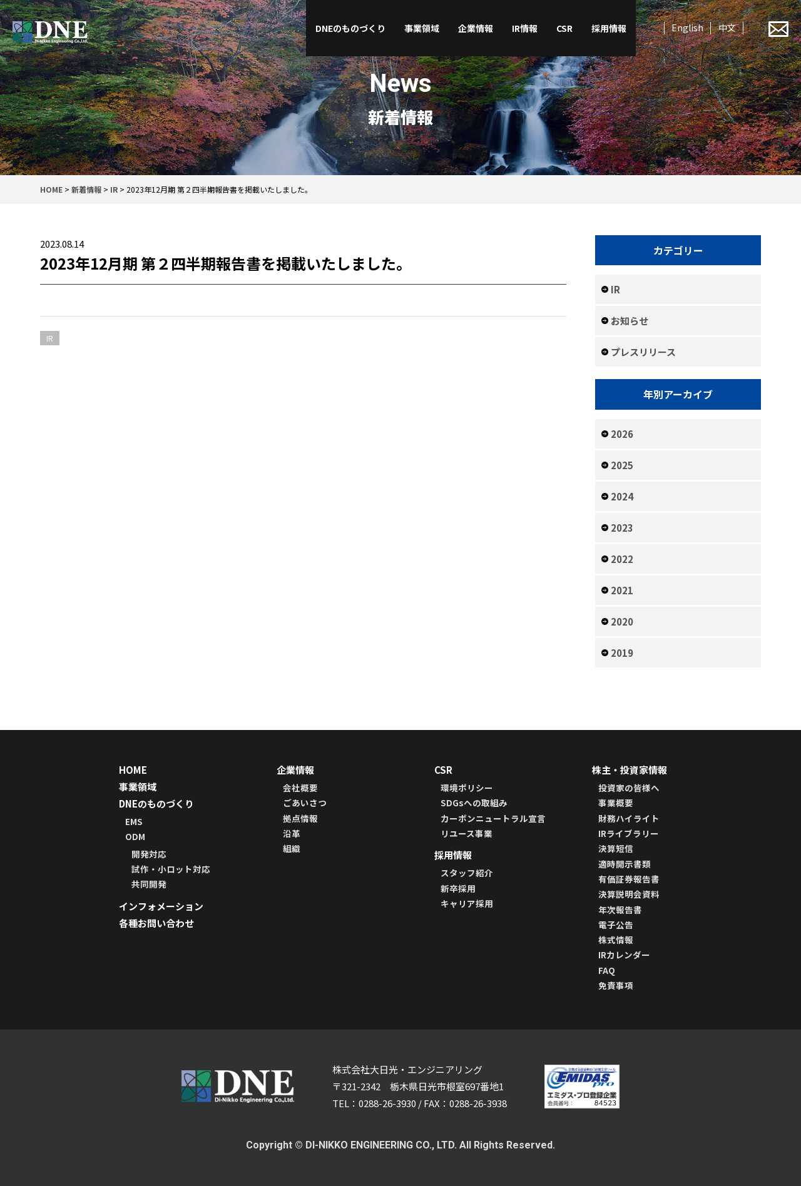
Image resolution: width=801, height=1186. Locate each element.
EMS (134, 821)
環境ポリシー (467, 787)
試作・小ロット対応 (170, 869)
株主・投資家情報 (629, 769)
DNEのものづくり (350, 28)
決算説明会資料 (629, 894)
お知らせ (629, 320)
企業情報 (475, 28)
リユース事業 (466, 833)
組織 (291, 848)
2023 (622, 527)
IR (615, 289)
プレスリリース (643, 351)
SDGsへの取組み (474, 802)
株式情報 (615, 939)
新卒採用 (458, 888)
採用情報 (608, 28)
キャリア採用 (467, 903)
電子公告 (615, 924)
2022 (622, 558)
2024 (622, 496)
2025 (622, 465)
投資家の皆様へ (629, 787)
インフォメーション (161, 906)
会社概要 (300, 787)
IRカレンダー (624, 954)
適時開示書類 (624, 864)
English (687, 27)
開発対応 (148, 854)
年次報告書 (620, 909)
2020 (622, 621)
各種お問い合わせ (156, 923)
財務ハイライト (629, 818)
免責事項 (615, 985)
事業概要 (615, 802)
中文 (727, 27)
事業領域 (421, 28)
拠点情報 (300, 818)
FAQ (606, 970)
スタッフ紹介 (467, 872)
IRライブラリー (628, 833)
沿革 (291, 833)
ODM (135, 836)
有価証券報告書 (629, 879)
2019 (622, 652)
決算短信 (615, 848)
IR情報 (525, 28)
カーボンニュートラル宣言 (493, 818)
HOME (133, 769)
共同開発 (148, 884)
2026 (622, 433)
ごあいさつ (305, 802)
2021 (622, 590)
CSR (564, 28)
